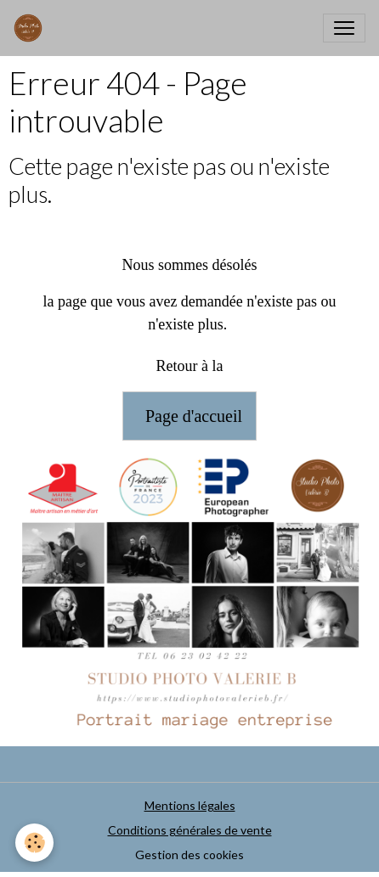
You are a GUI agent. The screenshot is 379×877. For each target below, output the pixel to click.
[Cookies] (34, 843)
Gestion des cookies (189, 854)
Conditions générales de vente (190, 830)
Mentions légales (189, 805)
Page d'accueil (189, 416)
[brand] (31, 28)
